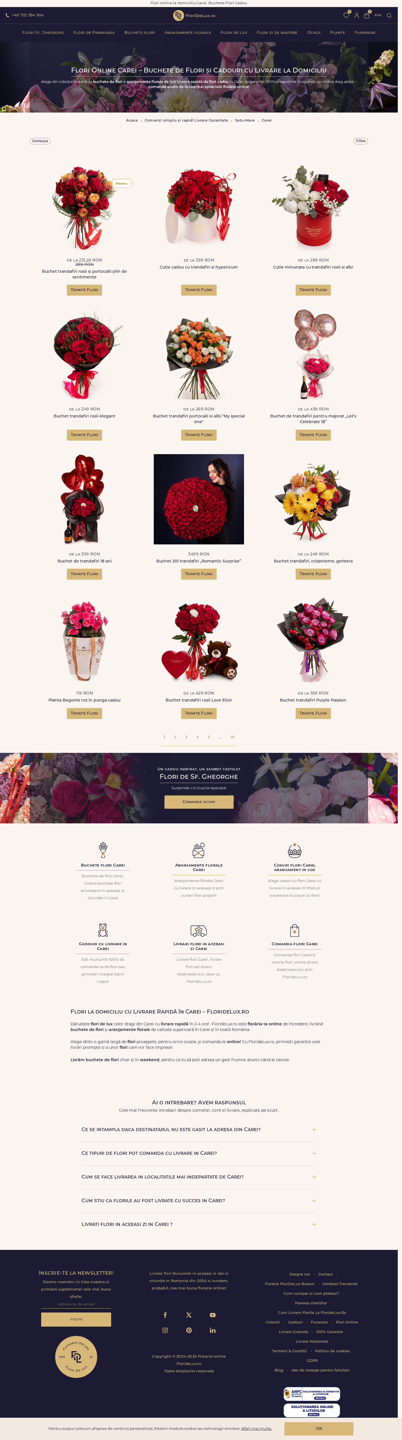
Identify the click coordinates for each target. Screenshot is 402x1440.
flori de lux (194, 15)
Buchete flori (139, 33)
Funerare (365, 33)
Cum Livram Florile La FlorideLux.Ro (312, 1313)
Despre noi (300, 1274)
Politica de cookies (333, 1351)
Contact (326, 1274)
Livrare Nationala (312, 1342)
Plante (337, 33)
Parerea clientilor (311, 1303)
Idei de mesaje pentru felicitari (320, 1370)
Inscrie (76, 1319)
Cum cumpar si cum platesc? (312, 1294)
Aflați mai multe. (256, 1429)
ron (378, 15)
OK (319, 1429)
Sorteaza (40, 141)
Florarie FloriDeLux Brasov (290, 1284)
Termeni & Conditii (290, 1351)
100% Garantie (330, 1332)
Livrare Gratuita (294, 1332)
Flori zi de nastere (277, 33)
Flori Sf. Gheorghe (43, 33)
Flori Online (347, 1322)
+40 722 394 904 (28, 15)
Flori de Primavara (94, 33)
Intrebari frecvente (340, 1284)
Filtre (361, 141)
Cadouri (296, 1322)
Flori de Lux (234, 33)
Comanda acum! (199, 802)
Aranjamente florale (188, 33)
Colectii (273, 1322)
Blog (279, 1370)
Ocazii (314, 33)
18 (232, 737)
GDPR (312, 1361)
